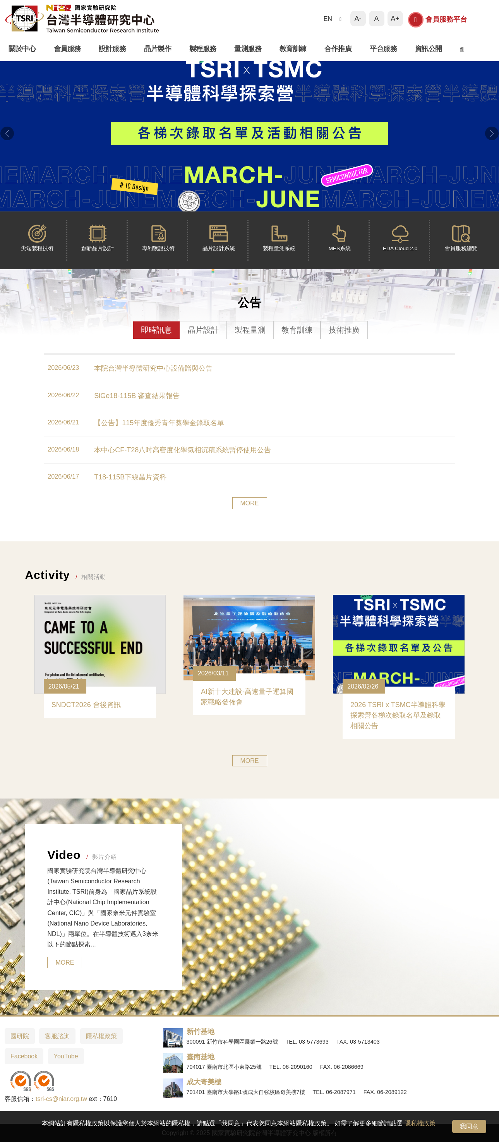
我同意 (469, 1126)
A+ (395, 18)
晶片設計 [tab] (203, 330)
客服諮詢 (57, 1036)
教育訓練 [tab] (296, 330)
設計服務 (112, 49)
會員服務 (67, 49)
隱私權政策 (420, 1123)
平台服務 (383, 49)
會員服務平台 (437, 19)
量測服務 (247, 49)
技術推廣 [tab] (344, 330)
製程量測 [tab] (250, 330)
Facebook (24, 1056)
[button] (7, 133)
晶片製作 (157, 49)
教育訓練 (293, 49)
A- (358, 18)
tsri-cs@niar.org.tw (61, 1099)
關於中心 (22, 49)
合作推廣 (338, 49)
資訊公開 (428, 49)
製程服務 (202, 49)
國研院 (19, 1036)
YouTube (66, 1056)
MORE (249, 503)
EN (328, 18)
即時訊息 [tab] (156, 330)
